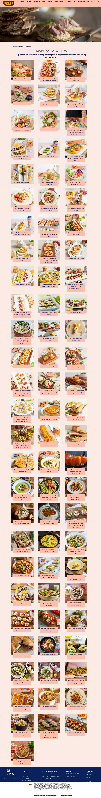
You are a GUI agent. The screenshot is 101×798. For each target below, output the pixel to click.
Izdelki (22, 2)
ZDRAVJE (50, 2)
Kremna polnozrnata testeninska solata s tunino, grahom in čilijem (76, 604)
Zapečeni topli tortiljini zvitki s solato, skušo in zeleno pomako (22, 708)
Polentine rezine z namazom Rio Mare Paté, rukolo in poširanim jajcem (49, 392)
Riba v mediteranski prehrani (48, 773)
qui (51, 788)
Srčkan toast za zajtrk (49, 366)
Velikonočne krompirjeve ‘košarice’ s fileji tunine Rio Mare (76, 104)
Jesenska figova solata (76, 312)
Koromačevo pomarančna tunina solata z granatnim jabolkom (76, 208)
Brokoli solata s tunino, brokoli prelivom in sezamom (49, 603)
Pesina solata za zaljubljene (22, 284)
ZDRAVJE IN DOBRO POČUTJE (48, 771)
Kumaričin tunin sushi (22, 103)
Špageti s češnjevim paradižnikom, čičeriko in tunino (22, 761)
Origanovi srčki (22, 366)
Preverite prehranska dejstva (48, 778)
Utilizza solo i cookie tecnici (51, 795)
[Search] (98, 1)
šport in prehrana (40, 2)
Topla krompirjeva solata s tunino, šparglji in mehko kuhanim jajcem (22, 682)
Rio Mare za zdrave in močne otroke (49, 776)
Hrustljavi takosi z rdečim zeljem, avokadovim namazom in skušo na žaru (76, 682)
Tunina (22, 773)
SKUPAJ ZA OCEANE (60, 2)
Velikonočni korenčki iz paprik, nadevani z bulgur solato (76, 158)
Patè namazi (24, 776)
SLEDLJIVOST (89, 771)
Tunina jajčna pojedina (22, 575)
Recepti (29, 2)
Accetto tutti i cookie (39, 795)
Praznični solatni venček (49, 129)
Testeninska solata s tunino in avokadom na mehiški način (49, 497)
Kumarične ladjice (49, 156)
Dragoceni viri (44, 774)
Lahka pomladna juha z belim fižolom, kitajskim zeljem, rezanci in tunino (22, 734)
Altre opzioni (66, 795)
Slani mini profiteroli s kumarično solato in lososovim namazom (22, 419)
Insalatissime (24, 774)
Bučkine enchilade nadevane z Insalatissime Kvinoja (49, 234)
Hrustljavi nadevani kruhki (76, 258)
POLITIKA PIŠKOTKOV (89, 781)
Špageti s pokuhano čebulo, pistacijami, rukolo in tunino (76, 551)
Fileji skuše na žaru (26, 780)
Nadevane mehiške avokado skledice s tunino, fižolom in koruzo (76, 656)
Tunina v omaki (25, 778)
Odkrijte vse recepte (73, 773)
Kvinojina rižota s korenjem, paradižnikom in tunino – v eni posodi (49, 208)
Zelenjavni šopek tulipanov (22, 182)
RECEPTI (68, 771)
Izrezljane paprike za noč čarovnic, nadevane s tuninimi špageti (76, 471)
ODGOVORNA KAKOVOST (83, 2)
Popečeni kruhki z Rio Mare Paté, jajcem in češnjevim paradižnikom (49, 260)
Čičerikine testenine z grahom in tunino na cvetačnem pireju (76, 497)
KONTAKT (88, 779)
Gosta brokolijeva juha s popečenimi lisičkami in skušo (22, 497)
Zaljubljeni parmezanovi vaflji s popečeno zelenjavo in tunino (22, 208)
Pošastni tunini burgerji (22, 79)
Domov (11, 46)
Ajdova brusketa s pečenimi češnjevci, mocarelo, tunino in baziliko (49, 630)
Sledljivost (71, 2)
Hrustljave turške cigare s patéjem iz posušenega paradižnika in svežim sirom (76, 392)
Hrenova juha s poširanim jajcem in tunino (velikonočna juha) (76, 577)
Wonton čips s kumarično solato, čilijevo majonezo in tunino (22, 314)
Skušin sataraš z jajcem (49, 654)
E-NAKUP (93, 2)
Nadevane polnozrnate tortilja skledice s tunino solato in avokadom (22, 445)
